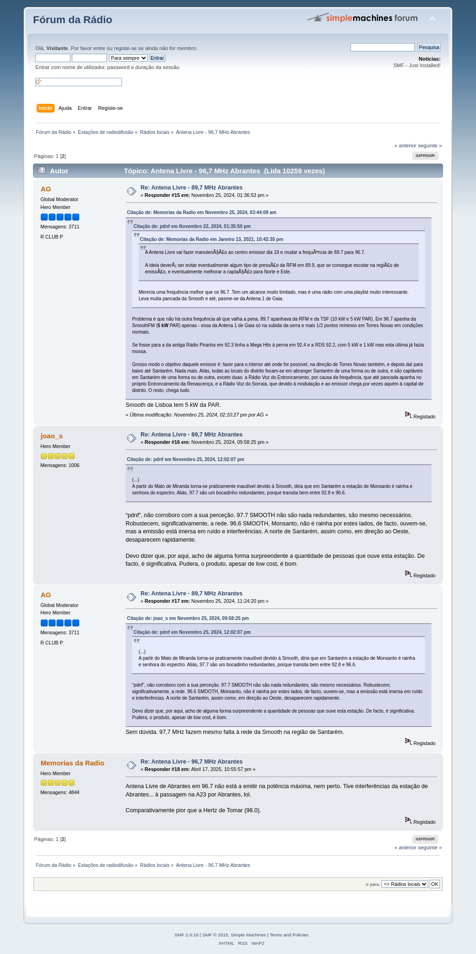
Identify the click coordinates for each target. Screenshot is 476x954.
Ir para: (373, 884)
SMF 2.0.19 (187, 934)
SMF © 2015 (215, 934)
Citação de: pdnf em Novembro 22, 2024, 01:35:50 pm (192, 226)
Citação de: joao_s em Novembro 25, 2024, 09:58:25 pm (188, 618)
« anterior (405, 145)
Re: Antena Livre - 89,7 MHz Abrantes (191, 187)
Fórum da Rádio (72, 19)
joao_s (52, 436)
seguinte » (430, 145)
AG (46, 189)
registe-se (125, 48)
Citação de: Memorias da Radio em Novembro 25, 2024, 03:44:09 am (201, 212)
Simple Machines (248, 934)
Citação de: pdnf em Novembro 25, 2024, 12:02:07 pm (185, 459)
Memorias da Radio (72, 763)
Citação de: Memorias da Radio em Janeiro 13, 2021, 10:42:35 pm (211, 239)
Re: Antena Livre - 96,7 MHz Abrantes (191, 761)
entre (99, 48)
